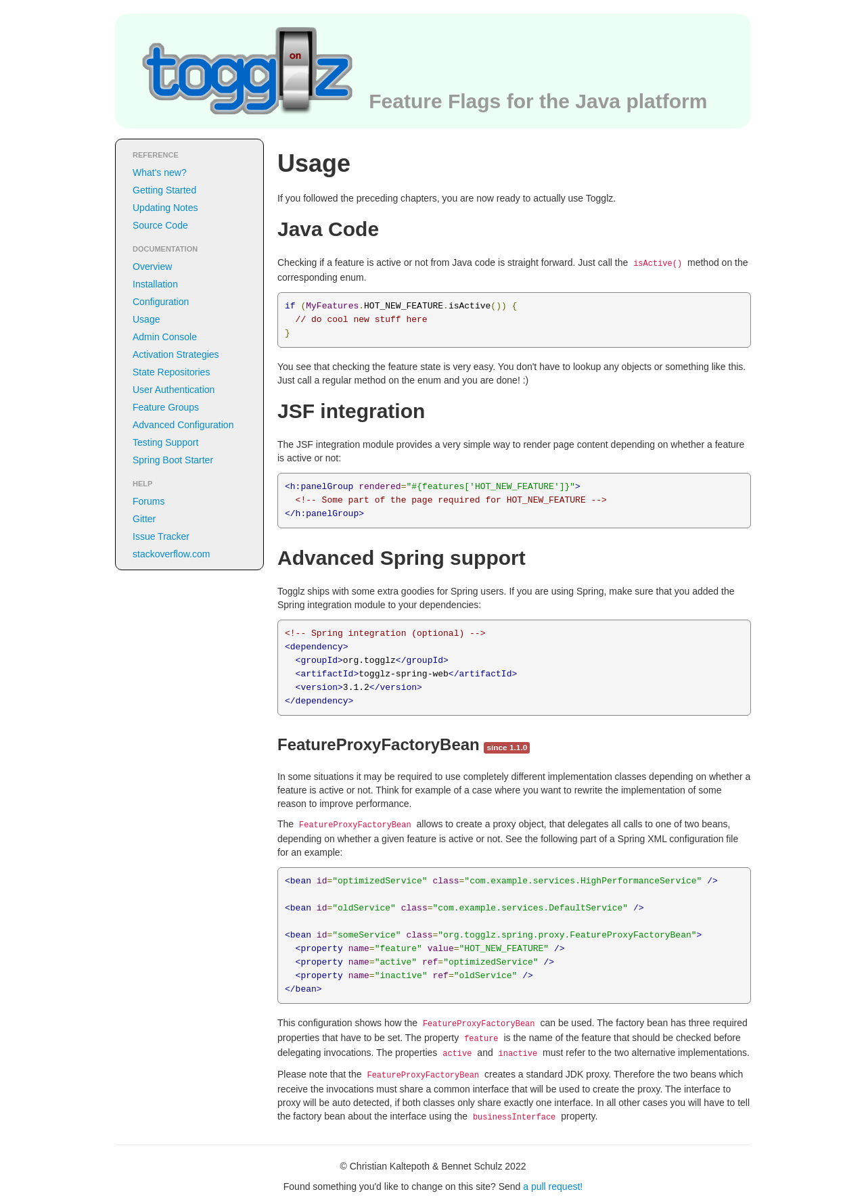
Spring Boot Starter (173, 460)
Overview (152, 266)
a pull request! (553, 1186)
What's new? (160, 172)
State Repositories (171, 372)
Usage (146, 319)
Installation (155, 284)
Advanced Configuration (183, 424)
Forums (148, 501)
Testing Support (165, 442)
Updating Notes (165, 207)
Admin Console (165, 336)
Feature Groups (166, 407)
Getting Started (164, 190)
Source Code (160, 225)
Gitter (144, 518)
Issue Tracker (161, 536)
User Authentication (173, 389)
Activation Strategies (176, 354)
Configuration (161, 301)
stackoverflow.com (171, 554)
